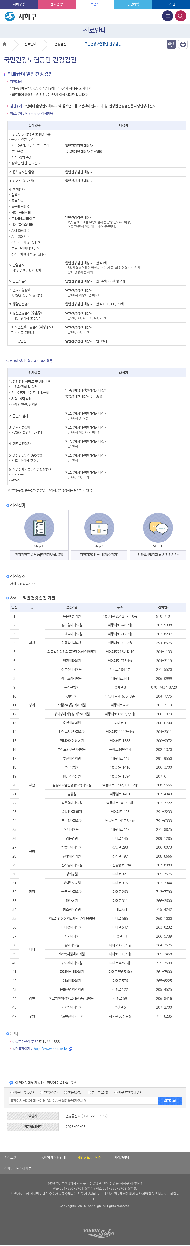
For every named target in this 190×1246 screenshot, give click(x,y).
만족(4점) (49, 1092)
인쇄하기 (183, 44)
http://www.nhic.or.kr (50, 1049)
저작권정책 (121, 1158)
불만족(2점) (98, 1092)
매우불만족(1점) (127, 1092)
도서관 (170, 4)
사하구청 (19, 4)
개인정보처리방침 (89, 1158)
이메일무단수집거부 (17, 1169)
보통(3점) (73, 1092)
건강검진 (60, 44)
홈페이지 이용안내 (53, 1158)
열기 (171, 44)
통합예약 (133, 4)
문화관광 (57, 4)
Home (4, 44)
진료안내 (30, 44)
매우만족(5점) (22, 1092)
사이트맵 (10, 1158)
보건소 (95, 4)
